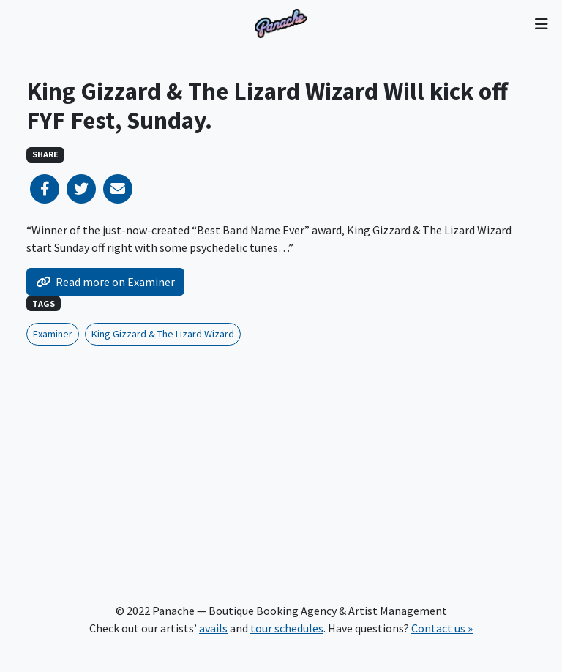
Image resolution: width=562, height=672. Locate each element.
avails (213, 628)
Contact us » (442, 628)
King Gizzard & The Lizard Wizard (162, 333)
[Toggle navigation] (541, 23)
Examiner (52, 333)
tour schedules (286, 628)
